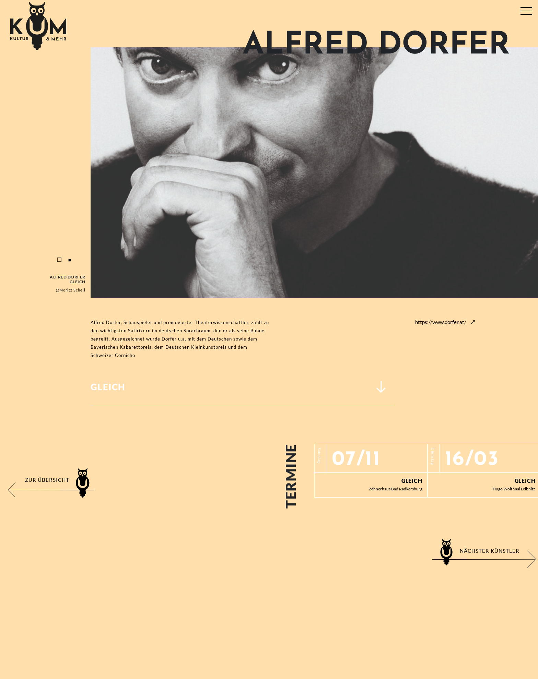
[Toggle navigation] (526, 9)
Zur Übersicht (47, 480)
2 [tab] (69, 260)
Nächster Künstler (489, 551)
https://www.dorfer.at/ (440, 322)
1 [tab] (59, 260)
